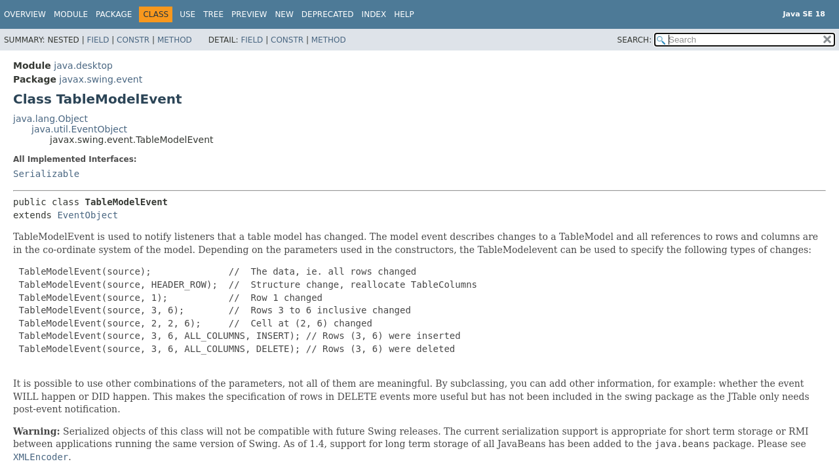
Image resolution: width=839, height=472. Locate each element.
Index (374, 14)
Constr (133, 40)
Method (174, 40)
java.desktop (83, 65)
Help (404, 14)
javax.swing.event (100, 79)
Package (114, 14)
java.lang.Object (50, 118)
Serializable (46, 173)
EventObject (87, 215)
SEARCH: (634, 40)
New (284, 14)
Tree (213, 14)
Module (71, 14)
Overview (25, 14)
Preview (249, 14)
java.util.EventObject (79, 129)
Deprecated (328, 14)
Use (187, 14)
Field (98, 40)
